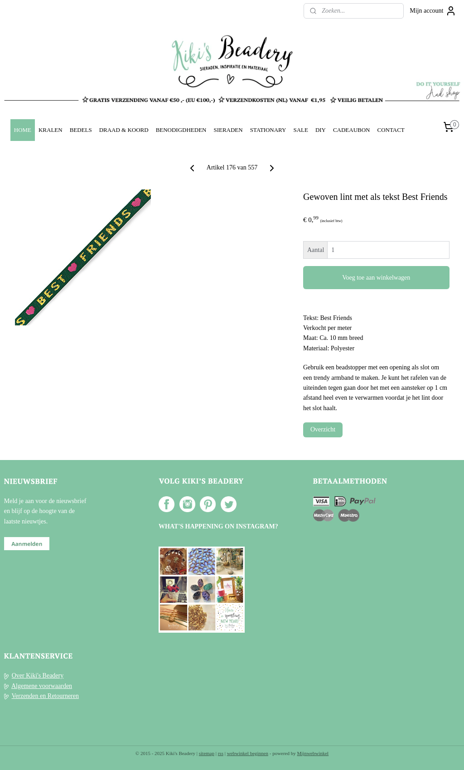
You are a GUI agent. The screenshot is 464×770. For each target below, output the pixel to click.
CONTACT (390, 129)
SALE (300, 129)
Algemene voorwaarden (41, 686)
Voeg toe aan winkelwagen (376, 277)
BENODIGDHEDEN (181, 129)
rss (220, 753)
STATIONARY (268, 129)
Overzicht (322, 429)
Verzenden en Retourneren (45, 696)
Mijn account (433, 10)
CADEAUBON (351, 129)
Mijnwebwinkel (313, 753)
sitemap (206, 753)
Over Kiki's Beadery (38, 675)
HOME (22, 129)
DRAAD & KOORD (124, 129)
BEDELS (81, 129)
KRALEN (51, 129)
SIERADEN (227, 129)
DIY (320, 129)
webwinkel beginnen (247, 753)
